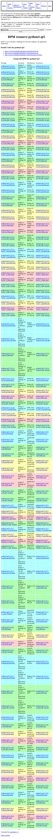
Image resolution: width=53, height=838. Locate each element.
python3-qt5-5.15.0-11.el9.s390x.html (7, 741)
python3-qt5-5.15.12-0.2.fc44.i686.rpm (43, 78)
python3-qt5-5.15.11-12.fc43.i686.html (8, 197)
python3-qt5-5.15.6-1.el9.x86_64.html (7, 651)
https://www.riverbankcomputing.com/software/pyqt (21, 51)
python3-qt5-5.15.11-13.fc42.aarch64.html (8, 154)
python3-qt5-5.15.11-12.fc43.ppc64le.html (8, 211)
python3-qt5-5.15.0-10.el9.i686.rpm (42, 763)
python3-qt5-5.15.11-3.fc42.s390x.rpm (42, 397)
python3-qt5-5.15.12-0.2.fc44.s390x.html (8, 102)
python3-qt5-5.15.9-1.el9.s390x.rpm (42, 476)
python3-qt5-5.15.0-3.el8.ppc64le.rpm (42, 809)
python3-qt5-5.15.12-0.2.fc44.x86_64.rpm (43, 113)
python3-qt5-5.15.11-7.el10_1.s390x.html (8, 308)
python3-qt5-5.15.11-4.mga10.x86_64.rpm (43, 369)
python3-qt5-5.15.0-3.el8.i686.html (7, 802)
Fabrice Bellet (5, 835)
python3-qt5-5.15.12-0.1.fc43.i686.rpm (43, 131)
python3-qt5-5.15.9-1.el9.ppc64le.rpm (42, 461)
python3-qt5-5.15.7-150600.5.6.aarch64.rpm (43, 506)
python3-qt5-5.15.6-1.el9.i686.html (7, 628)
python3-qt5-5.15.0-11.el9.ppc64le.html (7, 733)
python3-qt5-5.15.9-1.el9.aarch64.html (7, 432)
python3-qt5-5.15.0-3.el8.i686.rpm (42, 802)
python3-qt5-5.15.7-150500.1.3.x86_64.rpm (43, 547)
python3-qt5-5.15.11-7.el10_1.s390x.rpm (42, 308)
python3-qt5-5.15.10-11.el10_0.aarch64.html (8, 408)
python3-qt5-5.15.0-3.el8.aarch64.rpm (42, 794)
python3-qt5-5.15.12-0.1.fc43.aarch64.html (8, 125)
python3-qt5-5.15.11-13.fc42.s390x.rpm (42, 171)
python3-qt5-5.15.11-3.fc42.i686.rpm (42, 385)
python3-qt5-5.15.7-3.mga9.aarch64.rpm (42, 557)
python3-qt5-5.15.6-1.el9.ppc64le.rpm (42, 636)
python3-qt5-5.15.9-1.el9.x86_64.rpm (42, 492)
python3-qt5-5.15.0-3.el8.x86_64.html (7, 824)
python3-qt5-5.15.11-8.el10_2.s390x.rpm (42, 273)
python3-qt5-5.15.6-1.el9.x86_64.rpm (42, 651)
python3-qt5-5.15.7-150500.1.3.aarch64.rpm (43, 529)
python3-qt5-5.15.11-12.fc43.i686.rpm (42, 197)
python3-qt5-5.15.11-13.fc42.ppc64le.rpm (42, 166)
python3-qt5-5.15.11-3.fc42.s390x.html (8, 397)
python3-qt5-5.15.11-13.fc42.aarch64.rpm (42, 154)
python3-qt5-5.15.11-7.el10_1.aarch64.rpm (43, 297)
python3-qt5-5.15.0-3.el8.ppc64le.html (7, 809)
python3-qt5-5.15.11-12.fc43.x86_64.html (8, 238)
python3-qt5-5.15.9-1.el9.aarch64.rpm (42, 432)
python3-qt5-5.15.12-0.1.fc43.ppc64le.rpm (43, 137)
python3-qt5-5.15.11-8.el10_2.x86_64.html (8, 285)
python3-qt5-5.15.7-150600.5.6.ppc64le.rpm (43, 512)
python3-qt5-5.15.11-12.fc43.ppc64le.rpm (42, 211)
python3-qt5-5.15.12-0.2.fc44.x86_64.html (8, 113)
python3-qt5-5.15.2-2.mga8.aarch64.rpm (42, 662)
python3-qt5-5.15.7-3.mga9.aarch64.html (8, 557)
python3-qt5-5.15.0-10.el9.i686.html (7, 763)
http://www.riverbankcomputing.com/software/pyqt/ (21, 53)
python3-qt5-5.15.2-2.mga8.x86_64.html (7, 707)
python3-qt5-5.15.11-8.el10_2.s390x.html (8, 273)
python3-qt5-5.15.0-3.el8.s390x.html (7, 817)
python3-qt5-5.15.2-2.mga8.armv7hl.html (8, 677)
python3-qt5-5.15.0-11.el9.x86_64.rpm (42, 748)
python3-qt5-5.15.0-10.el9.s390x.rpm (42, 779)
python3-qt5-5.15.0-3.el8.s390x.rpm (42, 817)
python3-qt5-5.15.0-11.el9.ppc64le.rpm (42, 733)
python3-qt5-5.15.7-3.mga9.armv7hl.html (8, 572)
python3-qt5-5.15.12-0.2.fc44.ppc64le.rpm (43, 90)
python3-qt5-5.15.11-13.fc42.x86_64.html (8, 177)
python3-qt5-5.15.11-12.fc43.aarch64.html (8, 184)
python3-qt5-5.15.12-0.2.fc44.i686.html (8, 78)
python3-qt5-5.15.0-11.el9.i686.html (7, 725)
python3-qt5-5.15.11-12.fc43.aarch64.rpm (42, 184)
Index (4, 6)
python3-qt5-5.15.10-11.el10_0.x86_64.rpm (43, 426)
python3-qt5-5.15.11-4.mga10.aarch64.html (8, 324)
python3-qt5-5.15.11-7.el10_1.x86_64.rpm (43, 314)
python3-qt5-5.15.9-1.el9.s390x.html (7, 476)
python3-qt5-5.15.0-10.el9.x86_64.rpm (42, 786)
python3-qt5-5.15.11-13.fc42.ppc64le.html (8, 166)
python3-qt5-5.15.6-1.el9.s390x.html (7, 643)
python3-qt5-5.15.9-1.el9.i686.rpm (42, 448)
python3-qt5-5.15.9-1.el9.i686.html (7, 448)
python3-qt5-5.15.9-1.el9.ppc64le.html (7, 461)
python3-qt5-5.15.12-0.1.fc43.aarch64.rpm (43, 125)
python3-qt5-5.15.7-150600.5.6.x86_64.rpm (43, 523)
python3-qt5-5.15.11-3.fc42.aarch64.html (8, 379)
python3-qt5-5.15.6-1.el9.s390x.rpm (42, 643)
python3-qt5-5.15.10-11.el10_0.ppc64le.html (8, 414)
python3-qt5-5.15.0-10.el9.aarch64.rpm (42, 756)
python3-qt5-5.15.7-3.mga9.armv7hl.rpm (42, 572)
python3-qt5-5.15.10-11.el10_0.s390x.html (8, 420)
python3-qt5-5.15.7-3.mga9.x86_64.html (7, 601)
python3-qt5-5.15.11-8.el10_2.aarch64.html (8, 250)
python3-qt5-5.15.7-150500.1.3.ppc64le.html (9, 535)
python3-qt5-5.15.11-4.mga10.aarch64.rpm (43, 324)
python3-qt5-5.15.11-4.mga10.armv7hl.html (8, 339)
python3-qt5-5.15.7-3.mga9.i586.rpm (42, 587)
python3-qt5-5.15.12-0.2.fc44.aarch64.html (8, 67)
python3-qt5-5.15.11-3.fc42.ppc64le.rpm (42, 391)
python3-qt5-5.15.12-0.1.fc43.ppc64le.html (8, 137)
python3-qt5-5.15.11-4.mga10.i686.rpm (42, 354)
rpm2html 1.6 (14, 832)
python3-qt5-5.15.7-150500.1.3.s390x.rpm (43, 541)
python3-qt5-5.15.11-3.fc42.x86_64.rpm (42, 403)
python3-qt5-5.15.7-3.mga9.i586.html (7, 587)
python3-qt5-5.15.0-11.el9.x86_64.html (7, 748)
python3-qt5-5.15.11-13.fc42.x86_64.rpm (42, 177)
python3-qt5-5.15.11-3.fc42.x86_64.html (8, 403)
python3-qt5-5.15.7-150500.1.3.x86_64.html (9, 547)
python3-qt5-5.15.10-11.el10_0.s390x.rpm (43, 420)
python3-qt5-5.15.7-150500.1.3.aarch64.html (9, 529)
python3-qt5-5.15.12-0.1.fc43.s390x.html (8, 142)
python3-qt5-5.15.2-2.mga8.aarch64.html (8, 662)
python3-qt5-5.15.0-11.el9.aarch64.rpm (42, 718)
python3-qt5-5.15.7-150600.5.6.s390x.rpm (43, 518)
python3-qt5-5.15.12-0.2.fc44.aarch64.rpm (43, 67)
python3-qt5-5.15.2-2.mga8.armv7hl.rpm (42, 677)
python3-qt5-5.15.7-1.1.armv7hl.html (7, 613)
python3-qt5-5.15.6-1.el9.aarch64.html (7, 620)
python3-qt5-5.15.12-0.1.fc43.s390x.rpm (43, 142)
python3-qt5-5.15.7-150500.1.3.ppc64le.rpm (43, 535)
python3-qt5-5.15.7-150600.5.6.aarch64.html (9, 506)
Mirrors (44, 6)
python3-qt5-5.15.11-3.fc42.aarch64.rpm (42, 379)
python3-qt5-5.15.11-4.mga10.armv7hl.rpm (43, 339)
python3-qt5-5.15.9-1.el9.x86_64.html (7, 492)
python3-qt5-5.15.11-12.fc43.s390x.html (8, 224)
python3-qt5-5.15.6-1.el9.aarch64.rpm (42, 620)
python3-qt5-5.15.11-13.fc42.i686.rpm (42, 160)
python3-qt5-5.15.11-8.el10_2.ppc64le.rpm (43, 262)
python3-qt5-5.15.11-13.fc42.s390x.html (8, 171)
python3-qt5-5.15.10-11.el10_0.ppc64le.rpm (43, 414)
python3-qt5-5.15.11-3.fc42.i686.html (8, 385)
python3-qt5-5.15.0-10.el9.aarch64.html (7, 756)
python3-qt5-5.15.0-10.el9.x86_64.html (7, 786)
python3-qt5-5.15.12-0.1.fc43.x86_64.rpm (43, 148)
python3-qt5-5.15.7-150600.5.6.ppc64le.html (9, 512)
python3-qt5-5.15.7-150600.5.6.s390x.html (8, 518)
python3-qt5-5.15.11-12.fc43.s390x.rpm (42, 224)
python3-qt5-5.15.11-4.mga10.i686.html (8, 354)
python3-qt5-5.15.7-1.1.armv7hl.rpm (42, 613)
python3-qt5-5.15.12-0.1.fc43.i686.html (8, 131)
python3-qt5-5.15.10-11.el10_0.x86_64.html (8, 426)
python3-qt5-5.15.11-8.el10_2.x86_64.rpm (43, 285)
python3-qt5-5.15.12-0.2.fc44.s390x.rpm (43, 102)
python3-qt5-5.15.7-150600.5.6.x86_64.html (9, 523)
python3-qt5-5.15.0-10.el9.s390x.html (7, 779)
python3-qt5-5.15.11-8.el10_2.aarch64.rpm (43, 250)
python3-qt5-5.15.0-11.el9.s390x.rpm (42, 741)
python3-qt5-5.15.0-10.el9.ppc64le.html (7, 771)
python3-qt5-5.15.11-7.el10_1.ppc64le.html (8, 302)
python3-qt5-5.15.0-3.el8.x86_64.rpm (42, 824)
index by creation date (31, 6)
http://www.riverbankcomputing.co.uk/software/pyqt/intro (23, 55)
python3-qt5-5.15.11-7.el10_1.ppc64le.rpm (43, 302)
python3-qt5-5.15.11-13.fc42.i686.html (8, 160)
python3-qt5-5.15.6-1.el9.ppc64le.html (7, 636)
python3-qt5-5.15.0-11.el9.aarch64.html (7, 718)
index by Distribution (17, 6)
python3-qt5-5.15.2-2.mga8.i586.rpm (42, 692)
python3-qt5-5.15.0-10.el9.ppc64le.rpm (42, 771)
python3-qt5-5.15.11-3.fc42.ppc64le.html (8, 391)
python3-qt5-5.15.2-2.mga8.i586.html (7, 692)
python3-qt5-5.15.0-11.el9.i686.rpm (42, 725)
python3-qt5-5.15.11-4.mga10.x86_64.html (8, 369)
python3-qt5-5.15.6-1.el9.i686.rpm (42, 628)
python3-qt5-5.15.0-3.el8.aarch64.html (7, 794)
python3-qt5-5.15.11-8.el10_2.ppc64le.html (8, 262)
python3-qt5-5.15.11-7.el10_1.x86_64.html (8, 314)
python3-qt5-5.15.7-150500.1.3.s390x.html (8, 541)
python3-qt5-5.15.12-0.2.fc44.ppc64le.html (8, 90)
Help (49, 6)
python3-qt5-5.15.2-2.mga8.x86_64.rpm (42, 707)
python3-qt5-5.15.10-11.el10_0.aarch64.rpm (43, 408)
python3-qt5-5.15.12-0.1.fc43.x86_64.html (8, 148)
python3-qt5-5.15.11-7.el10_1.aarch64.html (8, 297)
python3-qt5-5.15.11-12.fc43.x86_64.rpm (42, 238)
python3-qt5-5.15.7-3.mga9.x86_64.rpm (42, 601)
